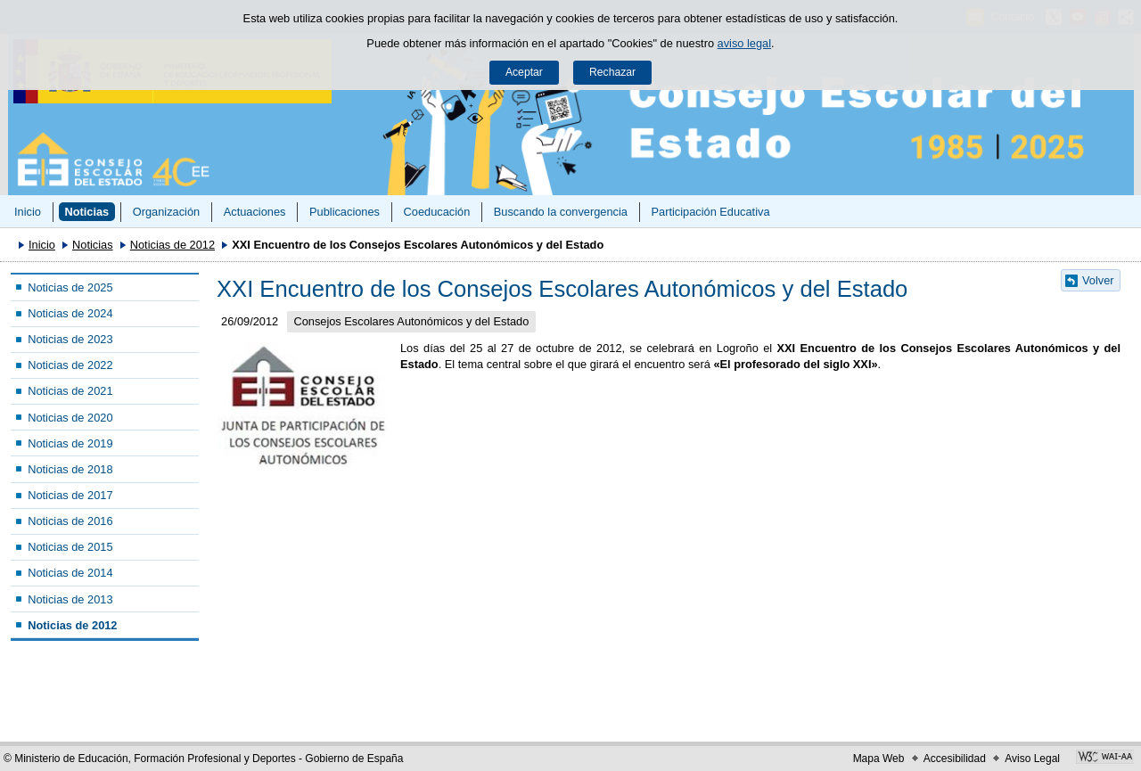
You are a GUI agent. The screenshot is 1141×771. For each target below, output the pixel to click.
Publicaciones (344, 211)
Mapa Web (879, 758)
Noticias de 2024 (70, 313)
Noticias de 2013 (70, 599)
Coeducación (437, 211)
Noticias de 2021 (70, 391)
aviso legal (744, 43)
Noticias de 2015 (70, 547)
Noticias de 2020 (70, 417)
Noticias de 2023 (70, 339)
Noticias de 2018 (70, 469)
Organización (166, 211)
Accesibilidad (954, 758)
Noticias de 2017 (70, 495)
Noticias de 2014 (70, 572)
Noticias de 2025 (70, 287)
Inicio (27, 211)
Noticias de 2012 (172, 244)
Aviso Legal (1032, 758)
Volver (1098, 280)
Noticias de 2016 (70, 521)
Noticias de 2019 (70, 443)
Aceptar (524, 72)
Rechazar (612, 72)
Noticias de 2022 (70, 365)
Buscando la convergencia (561, 211)
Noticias (86, 211)
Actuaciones (255, 211)
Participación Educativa (710, 211)
